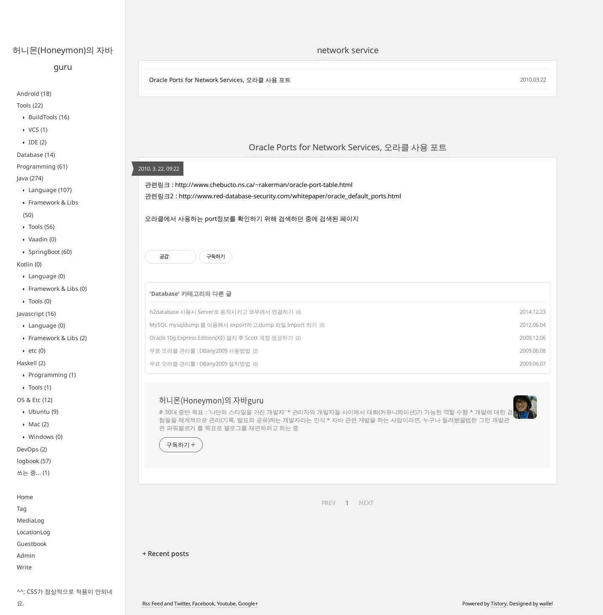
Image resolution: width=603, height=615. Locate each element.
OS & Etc (34, 400)
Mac (38, 424)
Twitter (182, 603)
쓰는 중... (33, 473)
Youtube (226, 603)
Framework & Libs (57, 288)
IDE (36, 142)
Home (25, 497)
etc (36, 350)
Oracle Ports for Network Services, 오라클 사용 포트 (220, 80)
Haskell (31, 363)
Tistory (499, 603)
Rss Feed (152, 603)
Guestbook (31, 544)
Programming (42, 166)
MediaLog (30, 520)
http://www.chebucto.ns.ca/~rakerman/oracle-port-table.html (264, 184)
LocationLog (33, 532)
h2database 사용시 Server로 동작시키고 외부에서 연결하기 (221, 311)
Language (49, 190)
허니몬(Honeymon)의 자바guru (211, 400)
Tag (22, 508)
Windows (44, 437)
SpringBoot (49, 252)
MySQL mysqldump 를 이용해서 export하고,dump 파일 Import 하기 (233, 324)
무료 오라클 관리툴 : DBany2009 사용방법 (199, 350)
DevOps (32, 449)
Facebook (203, 603)
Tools (30, 105)
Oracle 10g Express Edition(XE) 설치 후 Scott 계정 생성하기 (221, 337)
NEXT (366, 503)
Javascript (36, 314)
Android (34, 93)
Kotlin (29, 264)
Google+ (248, 603)
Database (36, 155)
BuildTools (48, 117)
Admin (26, 555)
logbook (34, 461)
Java (30, 178)
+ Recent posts (165, 553)
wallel (546, 603)
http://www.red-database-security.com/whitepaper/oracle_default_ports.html (290, 196)
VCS (37, 129)
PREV (328, 503)
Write (24, 567)
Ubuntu (42, 411)
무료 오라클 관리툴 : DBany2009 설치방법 (199, 363)
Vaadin (41, 239)
